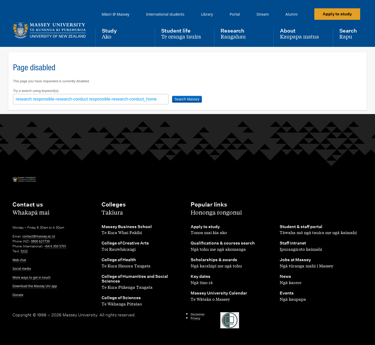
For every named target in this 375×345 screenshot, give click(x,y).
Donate (17, 295)
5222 (24, 251)
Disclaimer (198, 314)
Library (207, 14)
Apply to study (337, 13)
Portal (235, 14)
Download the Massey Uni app (34, 286)
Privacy (195, 318)
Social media (21, 268)
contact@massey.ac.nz (38, 236)
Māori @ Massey (115, 14)
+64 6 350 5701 (55, 246)
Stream (263, 14)
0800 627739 (40, 241)
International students (165, 14)
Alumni (291, 14)
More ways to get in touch (31, 277)
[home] (49, 30)
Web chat (19, 260)
